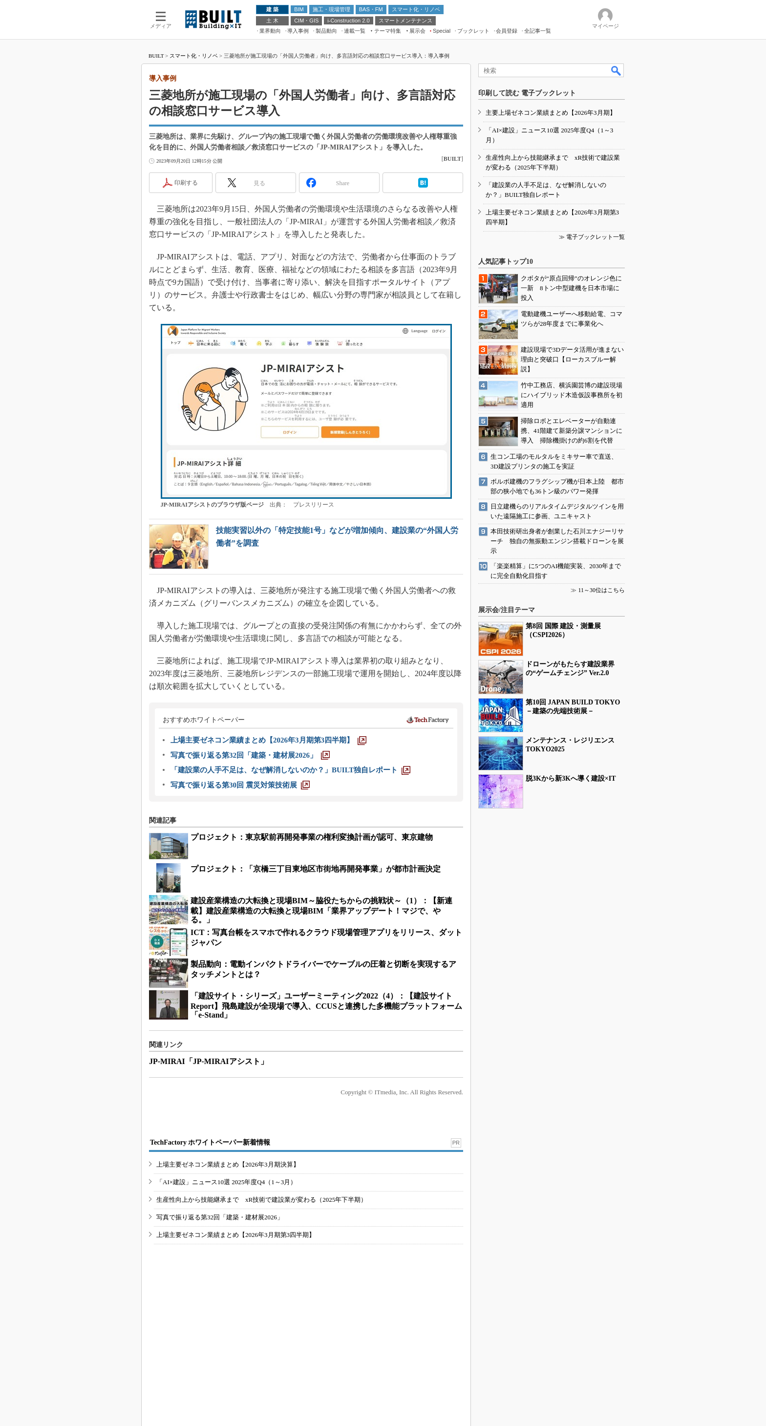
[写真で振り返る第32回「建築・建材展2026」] (250, 755)
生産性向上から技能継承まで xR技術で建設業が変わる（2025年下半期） (261, 1199)
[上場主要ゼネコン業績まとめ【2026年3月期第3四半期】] (268, 740)
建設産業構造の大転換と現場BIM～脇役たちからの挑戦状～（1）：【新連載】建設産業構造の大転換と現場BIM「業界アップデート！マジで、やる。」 (321, 910)
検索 (616, 70)
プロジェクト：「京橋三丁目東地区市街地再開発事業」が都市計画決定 (316, 869)
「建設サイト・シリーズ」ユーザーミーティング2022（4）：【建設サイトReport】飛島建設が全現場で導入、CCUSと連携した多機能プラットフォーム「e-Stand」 (326, 1005)
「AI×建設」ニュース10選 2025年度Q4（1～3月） (226, 1182)
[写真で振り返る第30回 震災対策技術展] (240, 785)
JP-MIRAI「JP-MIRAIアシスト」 (208, 1061)
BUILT (156, 56)
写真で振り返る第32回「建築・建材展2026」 (219, 1217)
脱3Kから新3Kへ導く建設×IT (571, 778)
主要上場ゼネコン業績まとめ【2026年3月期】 (551, 112)
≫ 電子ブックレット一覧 (592, 237)
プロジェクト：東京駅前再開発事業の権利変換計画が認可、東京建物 (312, 837)
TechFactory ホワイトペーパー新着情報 (210, 1142)
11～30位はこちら (601, 590)
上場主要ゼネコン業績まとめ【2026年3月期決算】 (227, 1164)
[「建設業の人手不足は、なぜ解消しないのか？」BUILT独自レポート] (290, 770)
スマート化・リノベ (194, 56)
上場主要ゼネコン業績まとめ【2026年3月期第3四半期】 (235, 1234)
